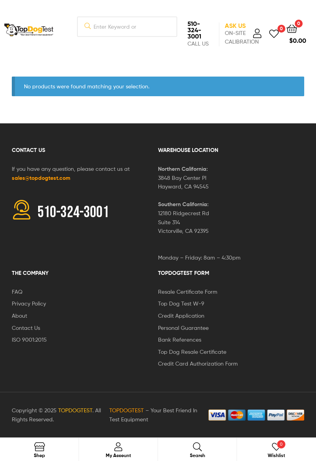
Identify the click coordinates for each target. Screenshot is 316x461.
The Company (30, 272)
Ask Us (235, 25)
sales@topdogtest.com (41, 177)
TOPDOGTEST (75, 410)
